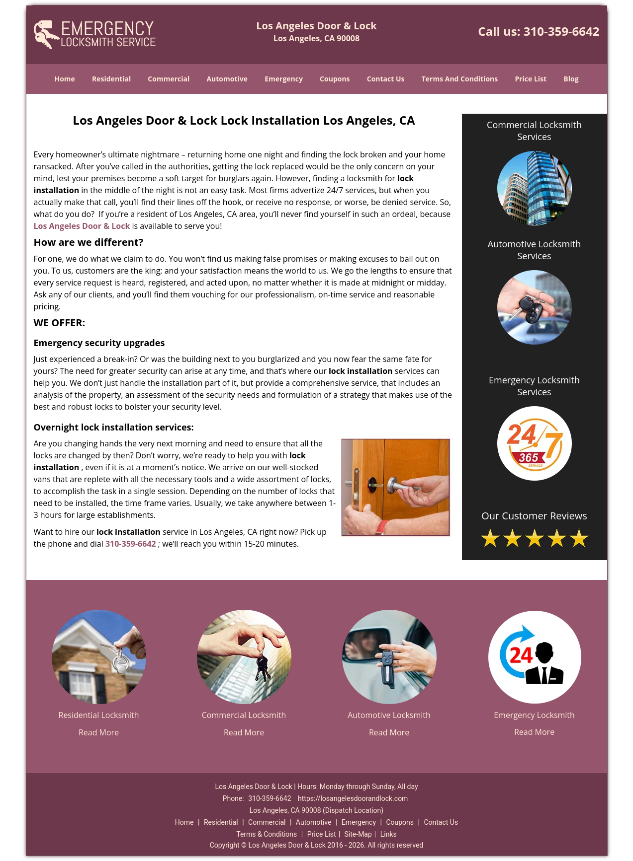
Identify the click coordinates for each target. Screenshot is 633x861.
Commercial (168, 78)
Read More (99, 732)
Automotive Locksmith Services (534, 250)
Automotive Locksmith (389, 715)
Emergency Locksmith (534, 715)
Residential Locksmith (99, 715)
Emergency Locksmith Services (534, 386)
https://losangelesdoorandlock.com (353, 798)
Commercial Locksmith (244, 715)
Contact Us (386, 78)
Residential (111, 78)
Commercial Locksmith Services (534, 131)
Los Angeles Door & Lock (82, 225)
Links (388, 834)
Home (64, 78)
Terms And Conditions (460, 78)
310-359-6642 (562, 31)
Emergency (284, 78)
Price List (530, 78)
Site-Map (358, 834)
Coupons (335, 78)
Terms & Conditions (266, 834)
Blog (570, 78)
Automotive (227, 78)
